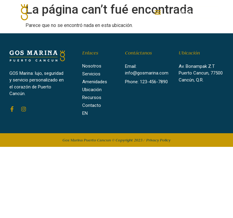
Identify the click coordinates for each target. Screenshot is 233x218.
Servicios (91, 74)
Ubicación (92, 89)
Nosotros (91, 66)
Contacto (91, 105)
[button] (158, 12)
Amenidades (94, 81)
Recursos (91, 97)
